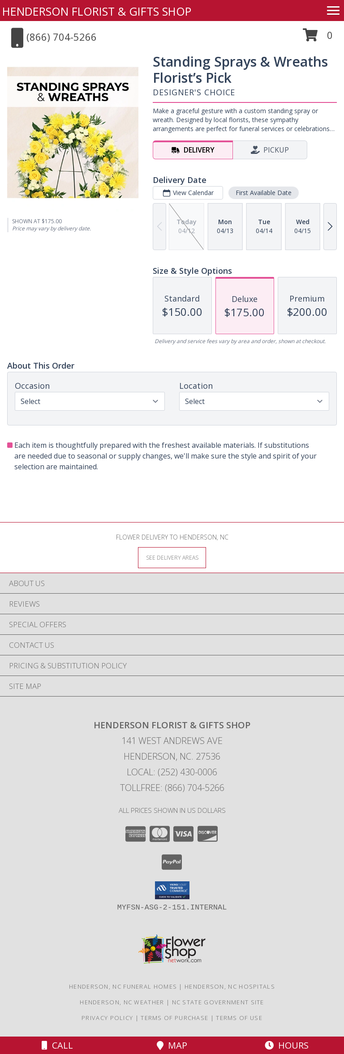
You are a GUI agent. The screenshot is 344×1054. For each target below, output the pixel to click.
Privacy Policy (107, 1018)
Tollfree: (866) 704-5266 (172, 788)
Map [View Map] (172, 1045)
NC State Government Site (218, 1002)
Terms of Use (239, 1018)
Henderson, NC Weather (122, 1002)
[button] (318, 38)
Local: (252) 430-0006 (172, 772)
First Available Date (264, 192)
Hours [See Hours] (287, 1045)
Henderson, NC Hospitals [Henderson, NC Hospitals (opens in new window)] (230, 986)
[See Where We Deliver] (172, 557)
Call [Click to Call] (57, 1045)
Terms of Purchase (174, 1018)
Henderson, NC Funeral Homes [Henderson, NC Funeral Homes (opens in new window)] (123, 986)
